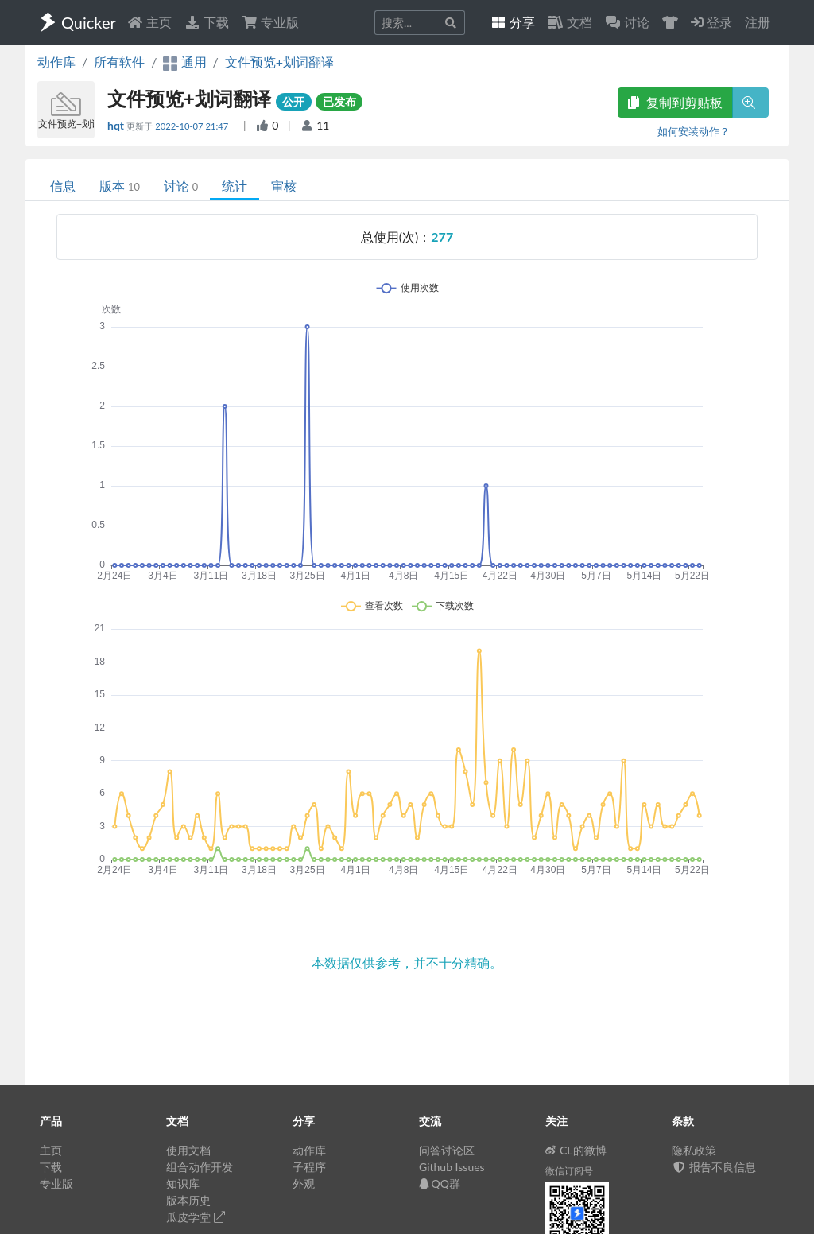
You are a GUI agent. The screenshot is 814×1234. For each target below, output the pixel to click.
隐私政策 (694, 1150)
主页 (149, 21)
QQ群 (439, 1183)
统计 (234, 185)
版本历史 (188, 1200)
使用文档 (188, 1150)
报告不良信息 (714, 1167)
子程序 (309, 1167)
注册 (757, 21)
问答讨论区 (447, 1150)
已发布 (339, 101)
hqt (116, 125)
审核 (284, 185)
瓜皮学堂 (195, 1217)
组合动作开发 (199, 1167)
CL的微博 (576, 1150)
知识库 (183, 1183)
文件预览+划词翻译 (279, 61)
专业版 (270, 21)
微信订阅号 (569, 1171)
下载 (206, 21)
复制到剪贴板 (675, 102)
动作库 (56, 61)
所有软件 (119, 61)
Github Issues (452, 1167)
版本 (119, 185)
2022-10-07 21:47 (193, 126)
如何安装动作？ (693, 131)
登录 (711, 21)
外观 (304, 1183)
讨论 (181, 185)
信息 (63, 185)
